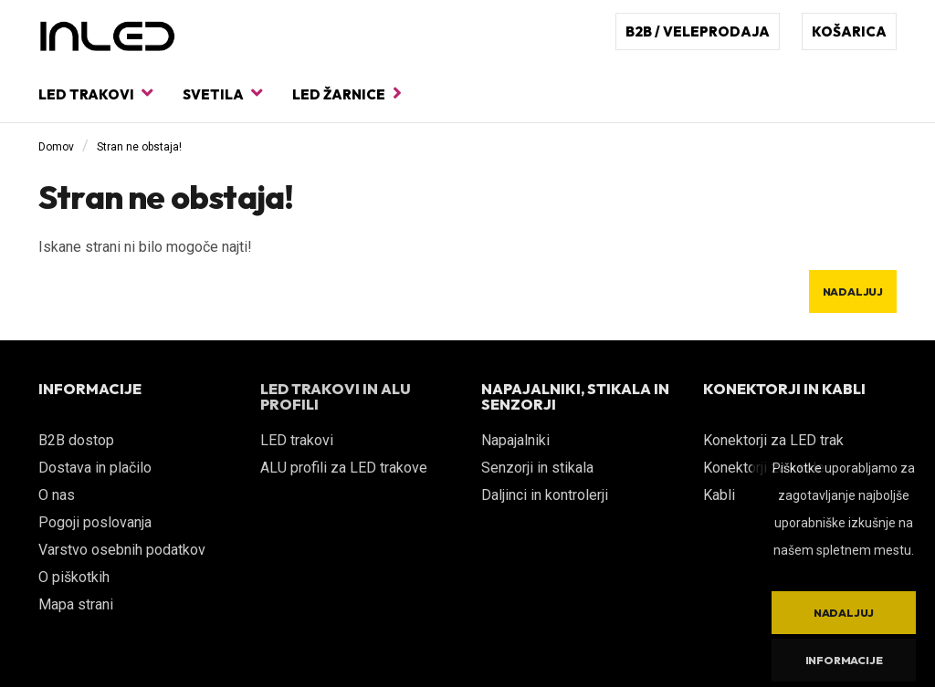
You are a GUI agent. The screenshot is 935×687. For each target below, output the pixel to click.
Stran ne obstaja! (139, 147)
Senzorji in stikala (537, 467)
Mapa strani (75, 604)
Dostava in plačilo (95, 467)
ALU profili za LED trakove (343, 467)
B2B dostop (76, 440)
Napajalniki (515, 440)
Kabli (719, 495)
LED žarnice (347, 93)
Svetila (222, 93)
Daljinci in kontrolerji (544, 495)
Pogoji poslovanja (95, 522)
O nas (56, 495)
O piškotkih (74, 577)
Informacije (844, 660)
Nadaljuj (853, 291)
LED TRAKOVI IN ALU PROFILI (335, 397)
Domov (56, 147)
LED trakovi (95, 93)
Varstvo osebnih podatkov (121, 549)
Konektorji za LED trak (773, 440)
